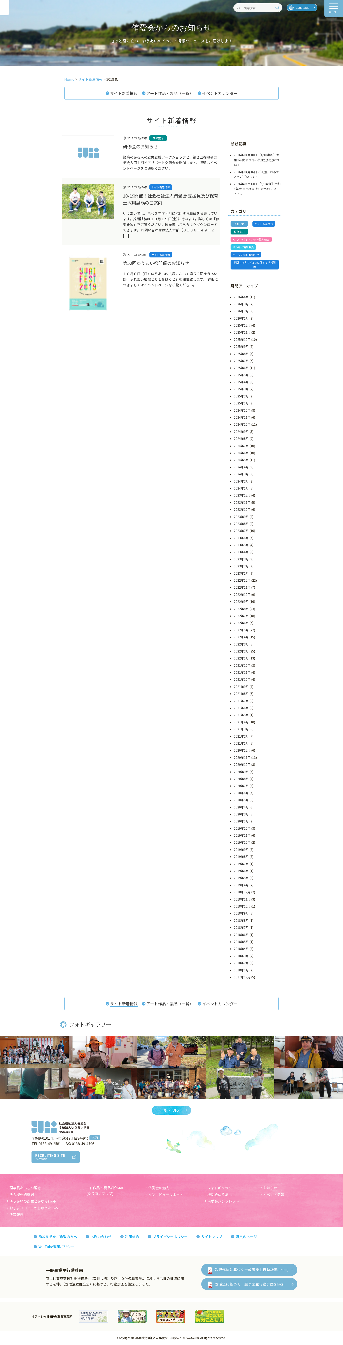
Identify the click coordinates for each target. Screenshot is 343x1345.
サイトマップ (211, 1236)
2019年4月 (241, 885)
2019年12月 (242, 828)
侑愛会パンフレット (223, 1201)
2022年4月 (241, 637)
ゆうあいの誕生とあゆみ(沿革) (33, 1201)
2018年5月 (241, 941)
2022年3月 (241, 644)
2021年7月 (241, 701)
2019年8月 (241, 856)
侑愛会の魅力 (158, 1187)
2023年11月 (242, 502)
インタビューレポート (165, 1194)
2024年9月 (241, 431)
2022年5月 (241, 630)
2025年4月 (241, 382)
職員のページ (246, 1236)
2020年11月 (242, 757)
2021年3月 (241, 729)
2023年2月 (241, 566)
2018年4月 (241, 948)
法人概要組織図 (21, 1194)
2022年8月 (241, 609)
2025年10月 (242, 339)
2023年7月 (241, 530)
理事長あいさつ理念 (25, 1187)
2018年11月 (242, 899)
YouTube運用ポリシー (56, 1246)
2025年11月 (242, 332)
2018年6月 (241, 934)
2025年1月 (241, 403)
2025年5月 (241, 375)
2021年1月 (241, 743)
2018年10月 (242, 906)
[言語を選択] (302, 7)
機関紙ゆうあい (219, 1194)
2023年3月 (241, 559)
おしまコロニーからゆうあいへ (33, 1207)
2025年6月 (241, 368)
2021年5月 (241, 715)
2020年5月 (241, 800)
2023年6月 (241, 538)
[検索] (277, 8)
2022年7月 (241, 616)
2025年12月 (242, 325)
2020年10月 (242, 764)
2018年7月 (241, 927)
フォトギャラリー (221, 1187)
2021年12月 (242, 665)
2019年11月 (242, 835)
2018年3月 (241, 956)
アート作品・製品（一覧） (169, 93)
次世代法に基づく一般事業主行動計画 (252, 1269)
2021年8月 (241, 693)
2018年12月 (242, 892)
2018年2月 (241, 963)
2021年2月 (241, 736)
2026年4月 (241, 297)
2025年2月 (241, 396)
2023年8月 (241, 523)
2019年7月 (241, 864)
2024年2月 (241, 481)
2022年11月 (242, 587)
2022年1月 (241, 658)
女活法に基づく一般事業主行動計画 (250, 1284)
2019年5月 (241, 878)
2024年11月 (242, 417)
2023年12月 (242, 495)
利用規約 (132, 1236)
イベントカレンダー (220, 93)
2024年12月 (242, 410)
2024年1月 (241, 488)
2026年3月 (241, 304)
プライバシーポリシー (170, 1236)
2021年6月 (241, 708)
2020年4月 (241, 807)
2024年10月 (242, 424)
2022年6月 (241, 623)
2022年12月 (242, 580)
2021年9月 (241, 686)
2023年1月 (241, 573)
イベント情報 (273, 1194)
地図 (95, 1137)
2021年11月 (242, 672)
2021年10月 (242, 679)
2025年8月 (241, 354)
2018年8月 (241, 920)
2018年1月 (241, 970)
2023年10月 (242, 509)
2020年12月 (242, 750)
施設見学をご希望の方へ (57, 1236)
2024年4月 (241, 467)
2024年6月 (241, 453)
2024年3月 (241, 474)
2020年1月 (241, 821)
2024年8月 (241, 438)
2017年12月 (242, 977)
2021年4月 (241, 722)
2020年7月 (241, 786)
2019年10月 (242, 842)
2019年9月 (241, 849)
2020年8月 (241, 779)
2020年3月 (241, 814)
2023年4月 (241, 552)
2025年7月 (241, 361)
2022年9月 (241, 601)
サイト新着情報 (124, 93)
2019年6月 (241, 871)
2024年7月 (241, 446)
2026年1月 (241, 318)
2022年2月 (241, 651)
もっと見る (171, 1110)
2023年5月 (241, 545)
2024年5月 (241, 460)
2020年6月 (241, 793)
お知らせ (270, 1187)
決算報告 (16, 1214)
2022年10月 (242, 594)
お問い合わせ (101, 1236)
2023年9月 (241, 516)
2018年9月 (241, 913)
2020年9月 (241, 772)
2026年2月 (241, 311)
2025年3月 (241, 389)
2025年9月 (241, 346)
